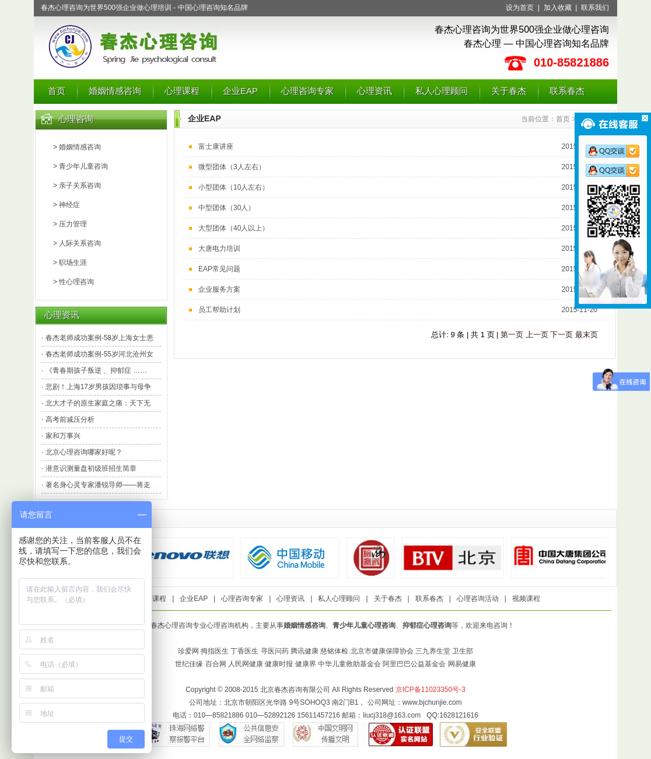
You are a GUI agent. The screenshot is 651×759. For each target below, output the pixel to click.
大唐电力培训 (219, 248)
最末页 (586, 334)
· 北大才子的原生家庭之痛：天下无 (95, 403)
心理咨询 (75, 119)
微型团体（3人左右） (231, 167)
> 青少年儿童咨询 (80, 166)
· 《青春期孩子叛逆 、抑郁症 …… (94, 370)
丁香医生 (244, 651)
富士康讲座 (215, 146)
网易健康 (462, 664)
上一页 (537, 334)
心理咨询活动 (478, 598)
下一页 (561, 334)
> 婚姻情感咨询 (77, 147)
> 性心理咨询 (73, 282)
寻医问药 (275, 651)
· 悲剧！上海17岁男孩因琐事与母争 (96, 387)
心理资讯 (374, 91)
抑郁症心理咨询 (427, 625)
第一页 (512, 334)
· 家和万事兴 (60, 436)
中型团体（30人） (226, 208)
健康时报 (279, 664)
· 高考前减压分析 (67, 419)
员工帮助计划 (219, 310)
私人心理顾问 (441, 91)
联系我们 (595, 8)
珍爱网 (188, 651)
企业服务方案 (219, 289)
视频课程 (526, 598)
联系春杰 (567, 91)
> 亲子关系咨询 (77, 185)
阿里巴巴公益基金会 (414, 664)
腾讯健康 (304, 651)
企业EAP (240, 91)
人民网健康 (245, 664)
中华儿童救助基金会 (349, 664)
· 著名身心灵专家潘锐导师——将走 (95, 485)
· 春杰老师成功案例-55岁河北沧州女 (97, 354)
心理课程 (182, 91)
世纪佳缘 (189, 664)
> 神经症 (66, 205)
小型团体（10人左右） (233, 187)
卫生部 (462, 651)
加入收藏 (558, 8)
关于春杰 (508, 91)
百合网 (215, 664)
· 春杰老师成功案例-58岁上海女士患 (97, 338)
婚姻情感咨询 (115, 91)
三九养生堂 (432, 651)
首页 (56, 91)
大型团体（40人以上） (233, 228)
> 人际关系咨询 (77, 243)
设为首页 (520, 8)
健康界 (305, 664)
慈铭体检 (334, 651)
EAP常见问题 (219, 269)
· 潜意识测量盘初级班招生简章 (88, 468)
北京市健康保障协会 (382, 651)
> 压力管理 (70, 224)
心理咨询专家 (307, 91)
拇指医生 (215, 651)
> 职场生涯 (70, 262)
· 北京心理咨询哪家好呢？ (82, 452)
